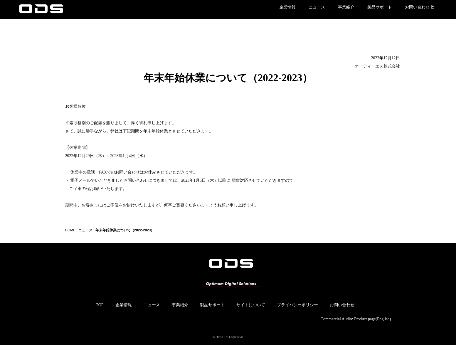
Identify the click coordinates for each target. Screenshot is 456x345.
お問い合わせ (420, 7)
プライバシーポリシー (297, 305)
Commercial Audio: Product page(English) (356, 319)
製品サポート (379, 7)
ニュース (317, 7)
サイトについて (250, 305)
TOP (99, 305)
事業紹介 (346, 7)
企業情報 (287, 7)
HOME (70, 230)
